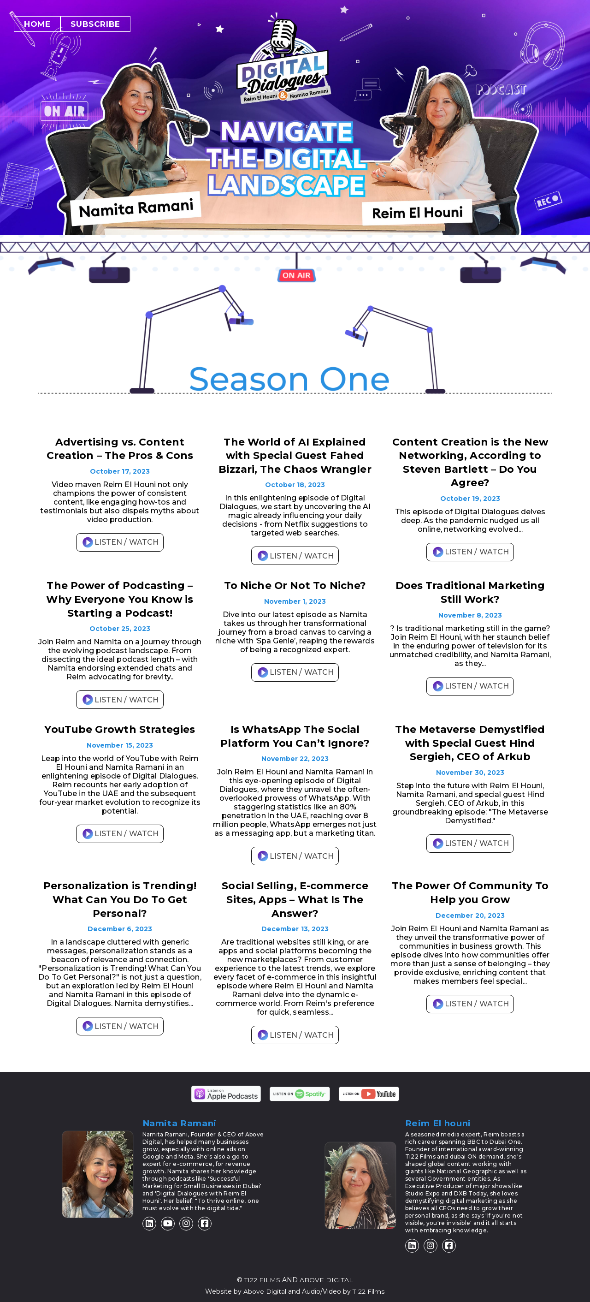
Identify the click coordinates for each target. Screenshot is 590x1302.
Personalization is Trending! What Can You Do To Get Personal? (119, 894)
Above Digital (265, 1286)
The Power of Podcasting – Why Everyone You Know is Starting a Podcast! (120, 596)
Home (37, 24)
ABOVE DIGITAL (327, 1275)
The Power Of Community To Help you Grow (470, 888)
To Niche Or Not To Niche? (295, 583)
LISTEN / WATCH (120, 541)
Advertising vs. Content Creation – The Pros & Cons (119, 448)
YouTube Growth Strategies (120, 726)
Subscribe (95, 24)
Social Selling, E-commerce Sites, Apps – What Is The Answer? (295, 894)
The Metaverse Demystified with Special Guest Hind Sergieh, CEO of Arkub (470, 739)
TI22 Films (369, 1286)
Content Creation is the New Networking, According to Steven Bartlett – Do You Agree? (470, 461)
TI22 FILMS (262, 1275)
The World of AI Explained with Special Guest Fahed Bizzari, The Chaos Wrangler (295, 454)
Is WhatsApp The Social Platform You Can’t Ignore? (295, 733)
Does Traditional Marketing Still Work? (470, 590)
